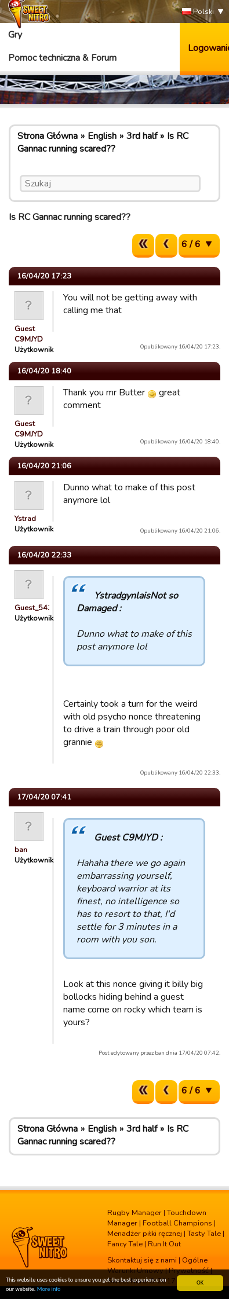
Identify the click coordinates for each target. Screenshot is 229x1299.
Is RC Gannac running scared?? (102, 142)
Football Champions (177, 1223)
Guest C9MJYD (28, 334)
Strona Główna (47, 136)
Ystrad (25, 518)
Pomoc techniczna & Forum (62, 58)
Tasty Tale (204, 1233)
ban (20, 850)
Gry (15, 34)
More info (49, 1290)
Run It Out (164, 1244)
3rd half (141, 136)
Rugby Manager (134, 1213)
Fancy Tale (125, 1244)
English (102, 136)
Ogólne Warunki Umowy (157, 1265)
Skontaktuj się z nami (142, 1260)
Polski (198, 11)
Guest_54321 (37, 608)
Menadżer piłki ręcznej (144, 1233)
